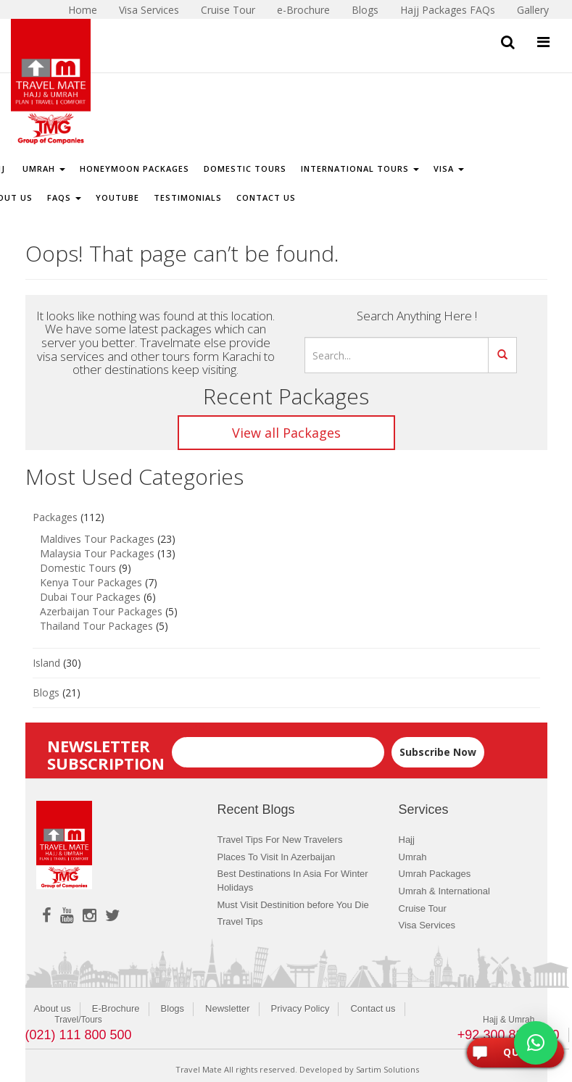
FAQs (64, 197)
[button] (536, 1043)
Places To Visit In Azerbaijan (276, 857)
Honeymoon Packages (134, 168)
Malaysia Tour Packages (97, 553)
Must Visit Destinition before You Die (293, 904)
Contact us (372, 1008)
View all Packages (286, 432)
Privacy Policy (300, 1008)
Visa (449, 168)
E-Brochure (116, 1008)
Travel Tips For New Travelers (280, 839)
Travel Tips (240, 921)
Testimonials (188, 197)
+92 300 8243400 (508, 1035)
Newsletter (227, 1008)
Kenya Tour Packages (91, 582)
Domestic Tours (245, 168)
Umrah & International (444, 891)
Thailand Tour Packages (96, 626)
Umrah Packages (435, 873)
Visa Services (427, 925)
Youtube (117, 197)
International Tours (360, 168)
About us (52, 1008)
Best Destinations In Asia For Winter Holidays (292, 880)
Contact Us (266, 197)
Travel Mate (198, 1069)
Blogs (46, 692)
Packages (55, 517)
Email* (278, 745)
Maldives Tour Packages (97, 539)
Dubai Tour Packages (90, 597)
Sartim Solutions (387, 1069)
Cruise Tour (423, 908)
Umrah (42, 168)
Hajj (407, 839)
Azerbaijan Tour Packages (101, 611)
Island (46, 663)
